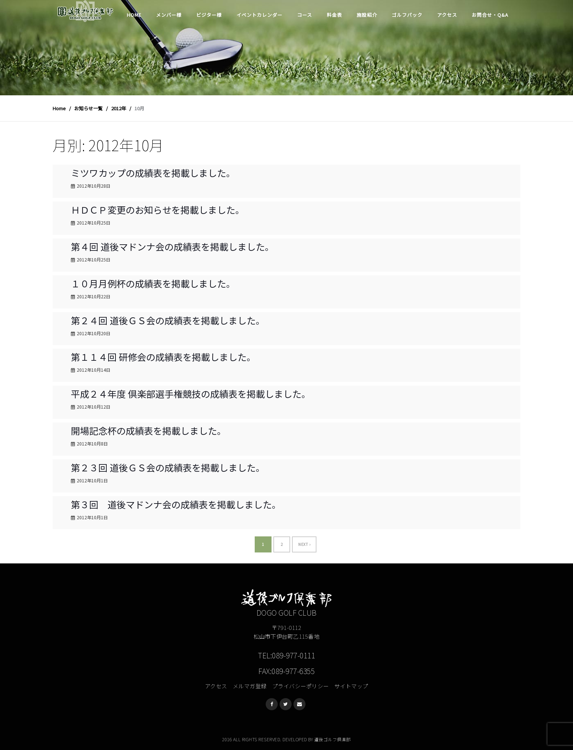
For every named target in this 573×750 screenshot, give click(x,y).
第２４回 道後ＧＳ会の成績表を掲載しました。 (168, 320)
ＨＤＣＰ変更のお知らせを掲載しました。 (157, 209)
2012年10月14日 (93, 370)
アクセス (447, 14)
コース (304, 14)
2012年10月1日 (92, 480)
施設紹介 (367, 14)
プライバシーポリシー (300, 686)
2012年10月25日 (93, 222)
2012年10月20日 (93, 333)
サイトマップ (351, 686)
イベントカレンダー (259, 14)
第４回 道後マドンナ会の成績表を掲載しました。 (172, 246)
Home (134, 14)
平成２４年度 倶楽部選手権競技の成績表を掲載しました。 (191, 393)
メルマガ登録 (250, 686)
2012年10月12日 (93, 406)
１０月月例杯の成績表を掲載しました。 (153, 283)
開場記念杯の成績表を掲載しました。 (148, 430)
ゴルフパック (407, 14)
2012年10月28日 (93, 186)
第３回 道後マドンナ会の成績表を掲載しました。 (176, 504)
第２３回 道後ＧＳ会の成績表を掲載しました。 (168, 467)
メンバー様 (169, 14)
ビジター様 (209, 14)
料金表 (334, 14)
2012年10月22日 (93, 296)
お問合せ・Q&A (490, 14)
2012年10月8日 (92, 443)
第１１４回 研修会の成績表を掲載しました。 (163, 356)
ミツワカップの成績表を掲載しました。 (153, 172)
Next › (304, 544)
